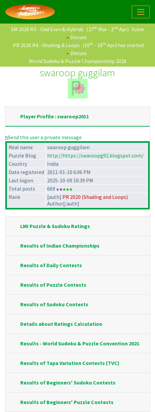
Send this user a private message (45, 137)
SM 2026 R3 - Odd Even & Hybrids (47, 29)
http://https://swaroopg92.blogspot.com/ (95, 155)
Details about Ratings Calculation (61, 324)
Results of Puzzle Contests (53, 284)
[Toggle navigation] (141, 12)
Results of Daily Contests (51, 265)
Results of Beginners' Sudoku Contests (68, 382)
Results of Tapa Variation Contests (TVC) (69, 363)
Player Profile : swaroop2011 (54, 116)
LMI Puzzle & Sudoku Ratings (55, 226)
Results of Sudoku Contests (54, 304)
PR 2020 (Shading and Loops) (95, 197)
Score (137, 29)
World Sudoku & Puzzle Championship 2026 (77, 61)
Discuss (78, 37)
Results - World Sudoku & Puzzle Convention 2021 (79, 343)
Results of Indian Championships (60, 245)
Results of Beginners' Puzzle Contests (67, 402)
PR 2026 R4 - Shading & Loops (46, 45)
